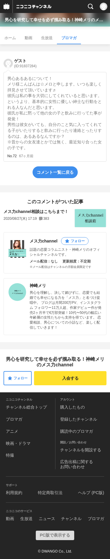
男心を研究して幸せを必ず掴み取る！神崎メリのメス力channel (55, 19)
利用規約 (14, 492)
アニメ (12, 431)
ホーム (10, 38)
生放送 (47, 38)
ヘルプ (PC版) (91, 492)
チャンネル (71, 518)
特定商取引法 (50, 492)
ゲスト (25, 63)
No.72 (12, 156)
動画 (28, 38)
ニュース (47, 518)
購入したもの (72, 407)
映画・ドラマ (18, 443)
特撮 (10, 455)
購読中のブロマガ (76, 431)
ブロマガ (69, 38)
